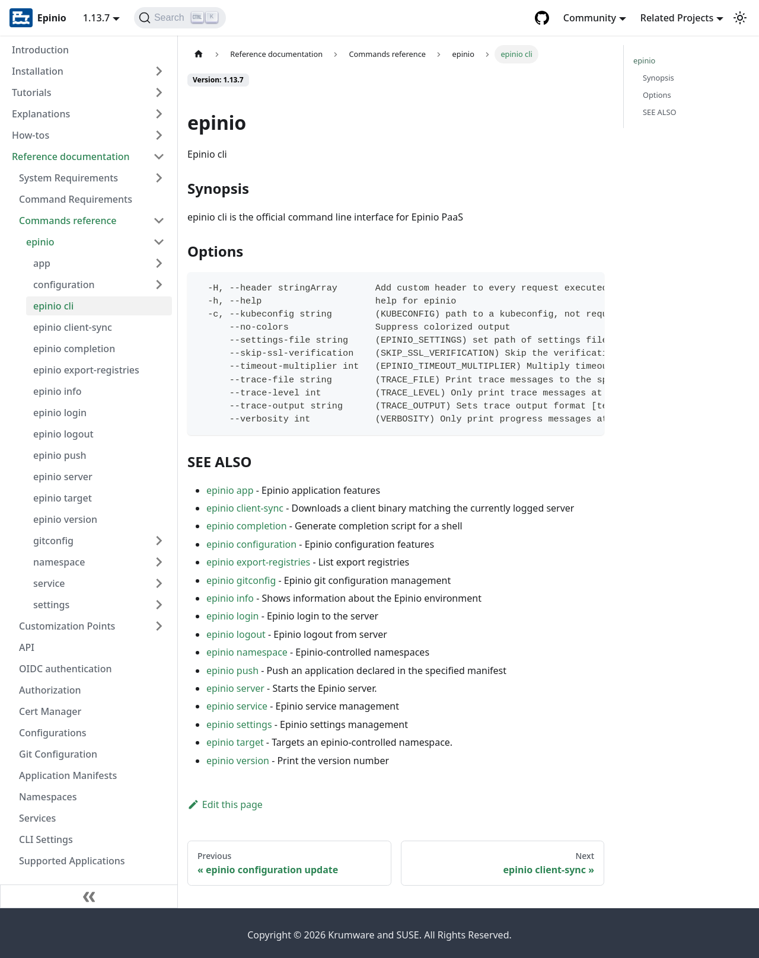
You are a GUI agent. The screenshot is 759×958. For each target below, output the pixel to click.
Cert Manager (50, 711)
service (49, 583)
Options (657, 95)
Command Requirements (75, 199)
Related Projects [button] (676, 17)
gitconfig (53, 540)
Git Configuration (58, 754)
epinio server (63, 476)
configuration (64, 284)
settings (51, 604)
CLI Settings (46, 839)
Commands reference (68, 220)
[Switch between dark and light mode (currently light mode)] (740, 17)
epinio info (57, 391)
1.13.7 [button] (96, 17)
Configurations (53, 732)
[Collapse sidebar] (89, 896)
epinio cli (53, 305)
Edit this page (225, 804)
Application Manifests (68, 775)
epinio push (59, 455)
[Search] (180, 17)
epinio (40, 241)
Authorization (50, 690)
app (41, 263)
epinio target (62, 497)
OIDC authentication (65, 668)
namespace (59, 562)
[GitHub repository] (542, 17)
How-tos (30, 135)
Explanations (41, 113)
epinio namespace (247, 652)
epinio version (65, 519)
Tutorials (31, 92)
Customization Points (67, 626)
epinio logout (63, 433)
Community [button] (589, 17)
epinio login (60, 412)
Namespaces (48, 796)
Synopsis (658, 77)
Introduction (40, 49)
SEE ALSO (660, 112)
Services (37, 818)
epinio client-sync (72, 327)
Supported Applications (72, 860)
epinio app (230, 490)
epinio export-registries (86, 369)
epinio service (236, 706)
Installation (37, 71)
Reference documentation (71, 156)
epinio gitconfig (241, 580)
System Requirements (68, 177)
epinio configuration (251, 544)
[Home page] (198, 54)
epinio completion (74, 348)
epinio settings (239, 724)
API (26, 647)
